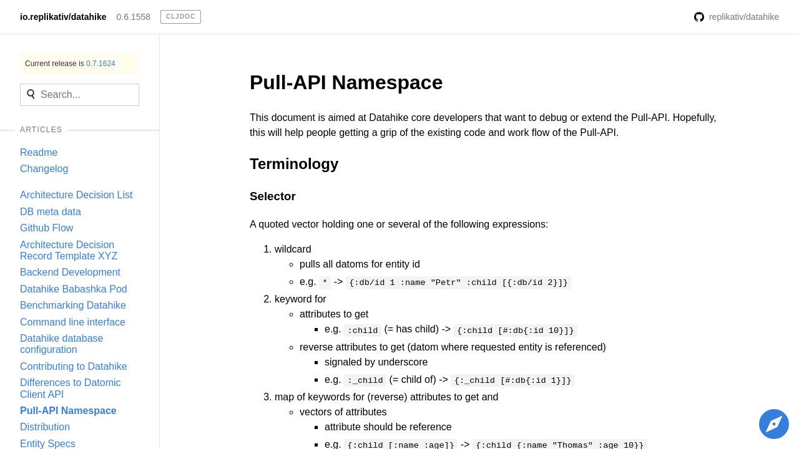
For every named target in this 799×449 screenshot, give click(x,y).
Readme (38, 152)
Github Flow (46, 228)
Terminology (294, 163)
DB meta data (50, 211)
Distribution (45, 427)
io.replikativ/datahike (63, 17)
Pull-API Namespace (68, 410)
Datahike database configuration (61, 344)
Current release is (70, 63)
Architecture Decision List (76, 195)
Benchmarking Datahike (73, 305)
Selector (273, 196)
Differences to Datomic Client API (70, 388)
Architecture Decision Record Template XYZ (68, 250)
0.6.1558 (134, 17)
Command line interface (72, 322)
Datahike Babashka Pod (73, 289)
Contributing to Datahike (73, 366)
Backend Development (70, 272)
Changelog (44, 168)
